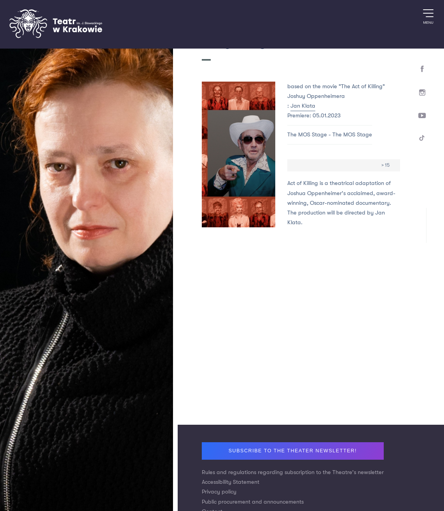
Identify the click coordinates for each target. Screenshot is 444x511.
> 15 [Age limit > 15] (385, 165)
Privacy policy (219, 491)
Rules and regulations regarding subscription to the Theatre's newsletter (293, 472)
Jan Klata (302, 106)
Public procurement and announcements (253, 502)
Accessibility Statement (230, 482)
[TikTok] (422, 139)
